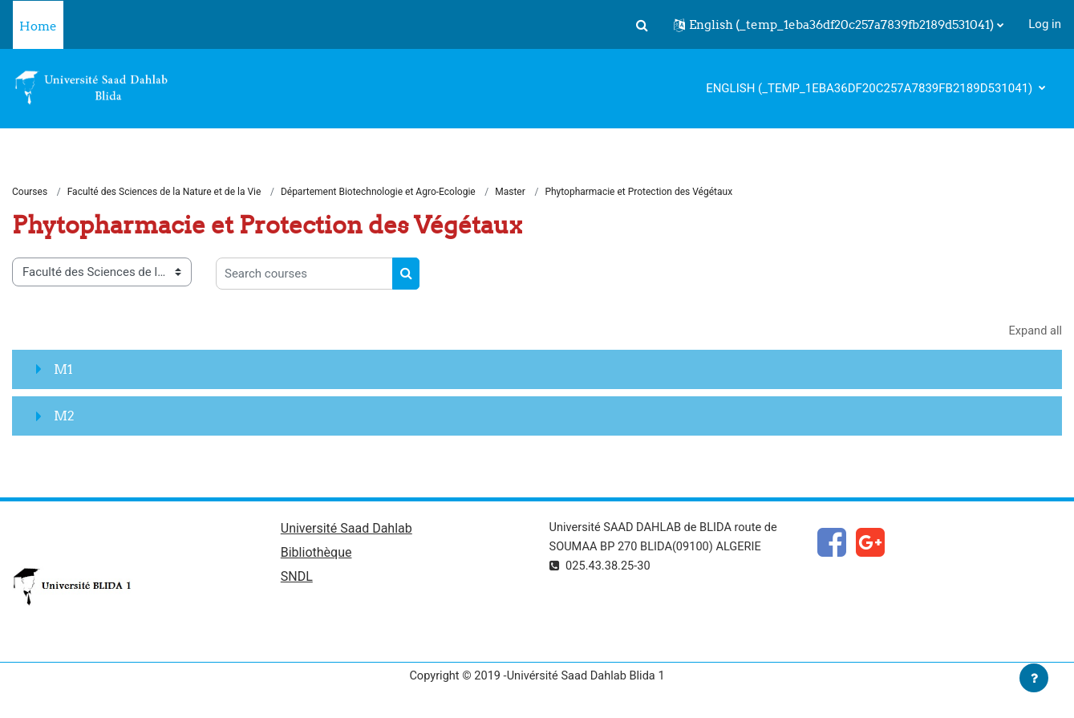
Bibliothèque (316, 554)
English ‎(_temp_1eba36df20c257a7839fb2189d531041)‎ (870, 88)
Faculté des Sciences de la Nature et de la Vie (164, 192)
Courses (29, 192)
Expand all (1034, 332)
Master (511, 192)
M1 (63, 370)
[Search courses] (304, 274)
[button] (641, 24)
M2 (64, 416)
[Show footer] (1033, 677)
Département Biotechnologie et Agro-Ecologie (378, 192)
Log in (1044, 24)
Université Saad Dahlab (346, 529)
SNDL (297, 578)
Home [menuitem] (38, 26)
